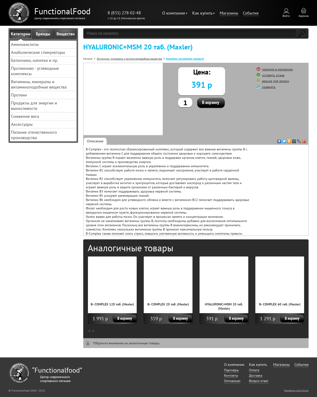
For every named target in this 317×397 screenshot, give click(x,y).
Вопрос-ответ (258, 381)
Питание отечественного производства (34, 135)
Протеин (19, 95)
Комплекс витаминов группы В (185, 58)
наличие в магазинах (277, 69)
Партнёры (231, 370)
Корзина (304, 16)
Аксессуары (22, 124)
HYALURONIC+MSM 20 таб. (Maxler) (224, 306)
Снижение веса (25, 116)
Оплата (254, 370)
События (251, 13)
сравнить (268, 87)
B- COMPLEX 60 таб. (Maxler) (280, 304)
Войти (286, 16)
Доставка (255, 375)
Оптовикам (232, 381)
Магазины (229, 13)
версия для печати (275, 81)
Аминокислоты (25, 44)
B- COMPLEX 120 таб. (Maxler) (112, 304)
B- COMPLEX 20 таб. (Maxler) (168, 304)
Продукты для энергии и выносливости (34, 105)
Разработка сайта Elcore (296, 390)
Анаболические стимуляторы (38, 52)
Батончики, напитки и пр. (34, 60)
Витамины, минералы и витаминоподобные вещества (39, 84)
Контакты (231, 375)
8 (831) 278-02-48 (124, 12)
